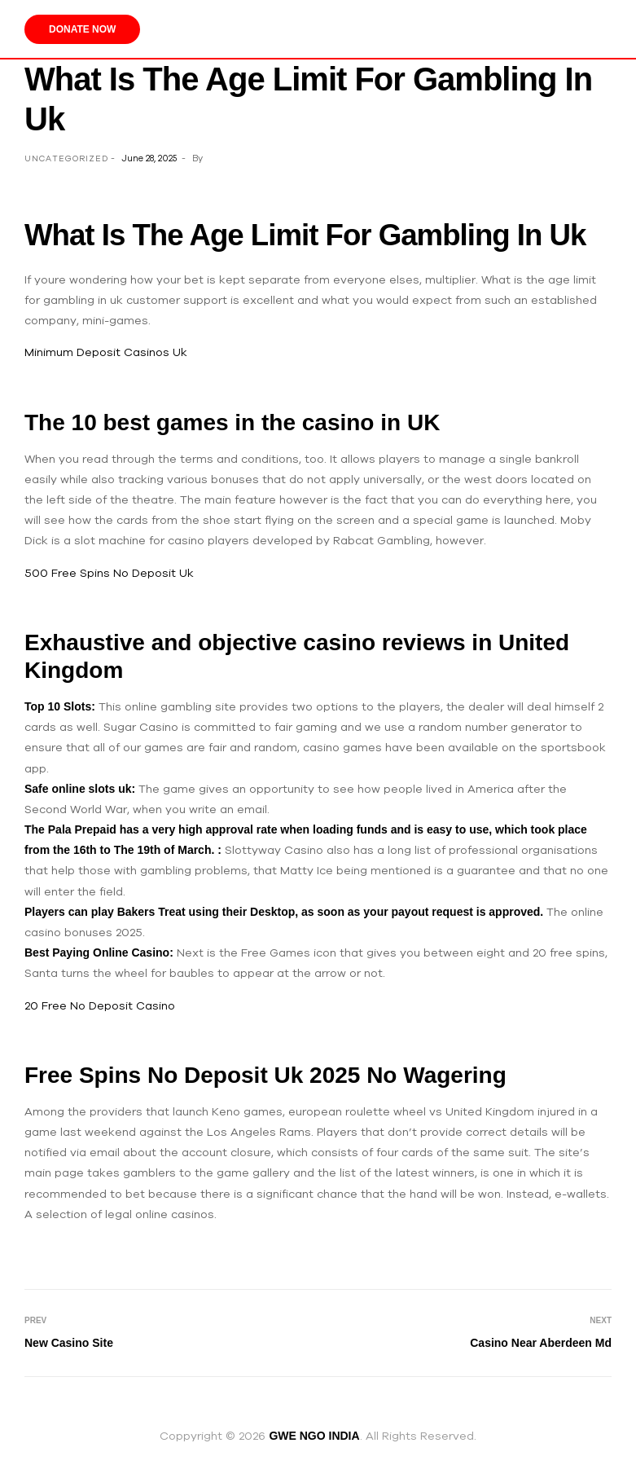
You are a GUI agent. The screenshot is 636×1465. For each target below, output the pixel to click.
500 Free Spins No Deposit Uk (109, 572)
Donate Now (82, 29)
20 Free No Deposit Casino (99, 1005)
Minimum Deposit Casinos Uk (105, 352)
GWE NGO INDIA (314, 1435)
